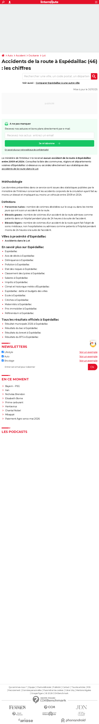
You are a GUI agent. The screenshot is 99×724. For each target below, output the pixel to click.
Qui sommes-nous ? (18, 687)
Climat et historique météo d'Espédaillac (27, 286)
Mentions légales (83, 690)
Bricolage (8, 360)
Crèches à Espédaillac (17, 300)
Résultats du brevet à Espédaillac (23, 332)
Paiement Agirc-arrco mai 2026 (22, 418)
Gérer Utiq (69, 690)
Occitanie (33, 55)
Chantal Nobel (13, 410)
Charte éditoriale (43, 687)
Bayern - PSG (12, 386)
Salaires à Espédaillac (16, 277)
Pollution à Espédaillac (17, 264)
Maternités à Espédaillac (18, 304)
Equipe (32, 687)
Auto (10, 55)
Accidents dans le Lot (17, 240)
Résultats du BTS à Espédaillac (21, 337)
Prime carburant (14, 402)
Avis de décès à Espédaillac (19, 255)
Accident (20, 55)
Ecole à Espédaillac (15, 295)
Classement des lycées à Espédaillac (25, 273)
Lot (44, 55)
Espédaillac (11, 251)
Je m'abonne (47, 143)
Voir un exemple (88, 352)
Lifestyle (7, 352)
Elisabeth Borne (14, 398)
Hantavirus (11, 406)
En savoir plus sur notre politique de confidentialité (27, 150)
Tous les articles (78, 687)
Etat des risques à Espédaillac (21, 269)
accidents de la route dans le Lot (20, 168)
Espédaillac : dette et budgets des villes (26, 291)
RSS (88, 687)
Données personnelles (31, 690)
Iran (7, 390)
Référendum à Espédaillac (19, 313)
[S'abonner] (49, 367)
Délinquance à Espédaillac (19, 260)
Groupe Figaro (37, 693)
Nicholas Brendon (15, 394)
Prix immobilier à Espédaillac (21, 308)
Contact (66, 687)
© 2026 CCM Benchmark (56, 693)
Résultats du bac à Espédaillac (21, 328)
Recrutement (14, 690)
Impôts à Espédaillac (16, 282)
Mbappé (9, 414)
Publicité (57, 687)
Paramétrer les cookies (53, 690)
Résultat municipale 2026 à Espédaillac (26, 323)
